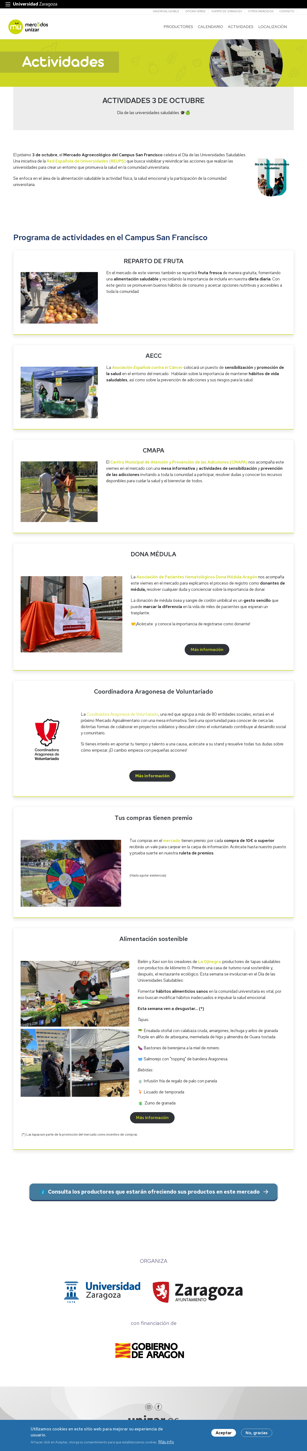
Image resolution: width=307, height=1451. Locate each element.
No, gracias (257, 1433)
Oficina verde (195, 11)
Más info (166, 1443)
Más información (152, 777)
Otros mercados (260, 11)
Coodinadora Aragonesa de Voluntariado (122, 716)
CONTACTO (286, 11)
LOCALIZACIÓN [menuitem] (271, 27)
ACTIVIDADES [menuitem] (239, 27)
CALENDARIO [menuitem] (209, 27)
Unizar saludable (166, 11)
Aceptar (224, 1433)
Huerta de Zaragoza (227, 11)
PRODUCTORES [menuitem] (177, 27)
